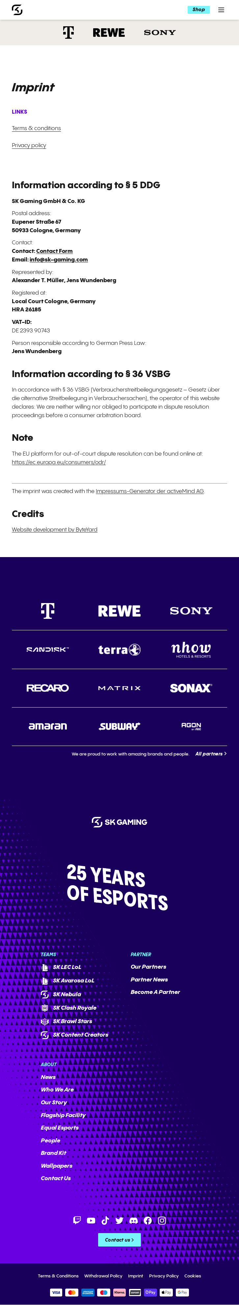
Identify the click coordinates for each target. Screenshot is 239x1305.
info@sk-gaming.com (59, 260)
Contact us (117, 1240)
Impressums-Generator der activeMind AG (150, 491)
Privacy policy (29, 145)
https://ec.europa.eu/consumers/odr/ (60, 462)
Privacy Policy (164, 1276)
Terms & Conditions (58, 1276)
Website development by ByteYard (55, 530)
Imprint (135, 1276)
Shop (198, 10)
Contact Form (54, 251)
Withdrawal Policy (103, 1276)
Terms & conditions (36, 128)
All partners (209, 754)
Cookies (192, 1276)
